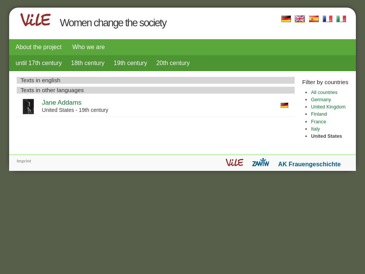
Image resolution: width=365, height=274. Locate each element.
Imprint (24, 161)
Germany (321, 99)
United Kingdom (328, 107)
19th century (130, 63)
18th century (88, 63)
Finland (319, 114)
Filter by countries (325, 82)
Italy (315, 129)
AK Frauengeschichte (309, 164)
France (318, 121)
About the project (39, 47)
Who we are (88, 47)
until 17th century (39, 63)
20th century (173, 63)
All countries (324, 92)
